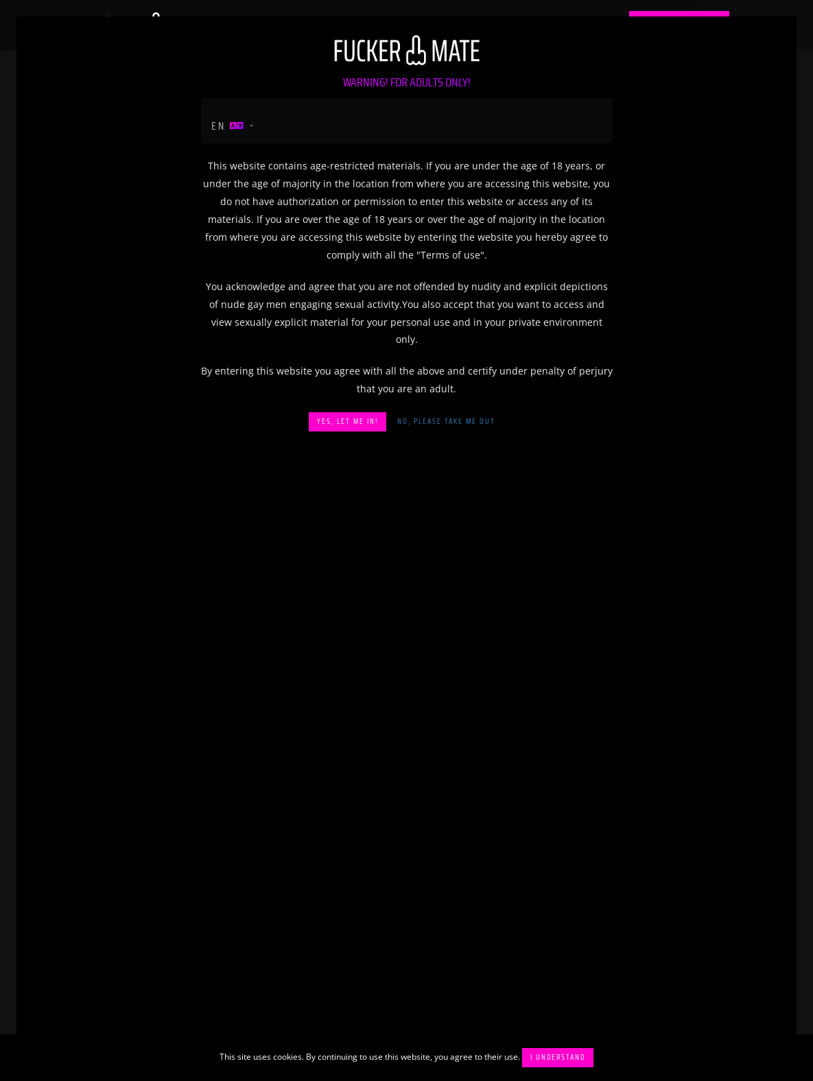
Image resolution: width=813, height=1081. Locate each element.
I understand (557, 1057)
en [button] (228, 125)
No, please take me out (446, 421)
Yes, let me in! (347, 421)
